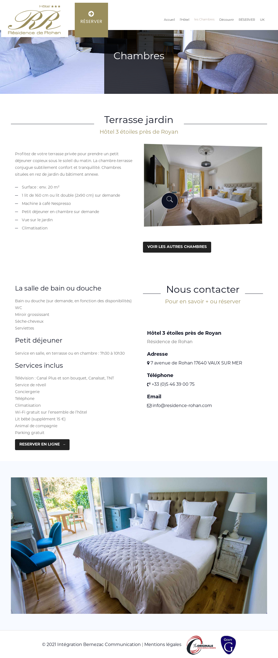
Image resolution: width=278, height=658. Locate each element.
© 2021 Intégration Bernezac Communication (91, 645)
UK (262, 20)
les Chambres (204, 19)
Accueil (169, 20)
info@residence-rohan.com (179, 406)
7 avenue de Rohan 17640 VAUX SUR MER (194, 363)
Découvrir (226, 20)
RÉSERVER (247, 20)
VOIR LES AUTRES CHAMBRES (177, 247)
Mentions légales (162, 645)
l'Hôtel (184, 20)
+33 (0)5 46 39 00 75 (171, 384)
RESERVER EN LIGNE (39, 444)
